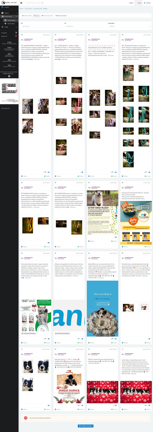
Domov (21, 8)
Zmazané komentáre (47, 15)
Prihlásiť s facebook (85, 426)
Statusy (45, 8)
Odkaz (24, 176)
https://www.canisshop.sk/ (62, 333)
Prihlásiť (147, 3)
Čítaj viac (37, 59)
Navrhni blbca (9, 24)
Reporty (9, 13)
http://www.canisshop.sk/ (28, 333)
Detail (47, 176)
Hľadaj (9, 27)
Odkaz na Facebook (61, 15)
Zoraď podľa (111, 23)
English (130, 3)
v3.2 (9, 72)
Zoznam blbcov (9, 16)
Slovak (138, 3)
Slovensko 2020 (38, 8)
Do (65, 23)
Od (21, 23)
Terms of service (5, 108)
